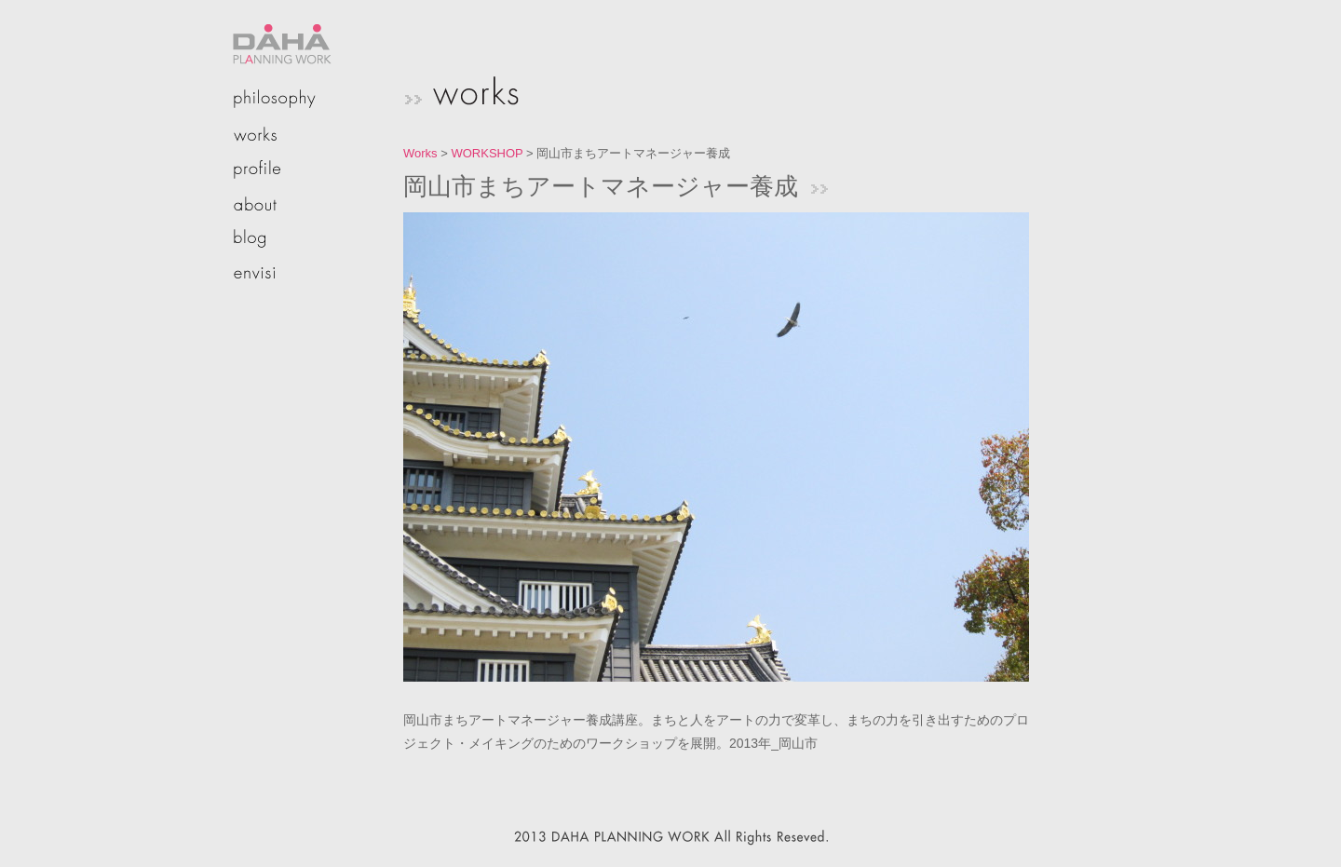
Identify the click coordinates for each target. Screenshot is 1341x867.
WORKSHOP (486, 153)
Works (420, 153)
